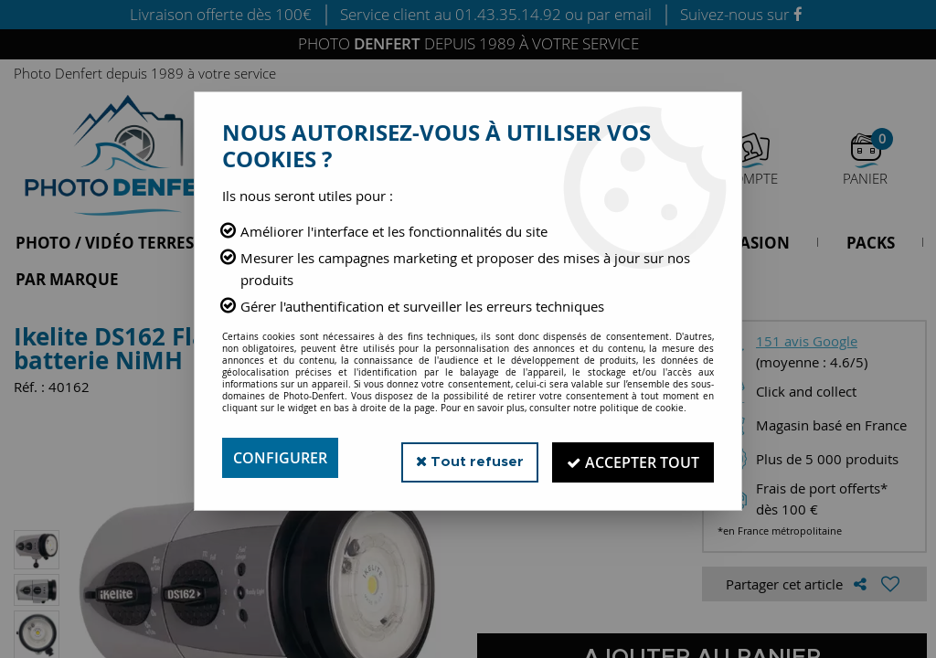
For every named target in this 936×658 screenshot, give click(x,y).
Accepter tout (632, 458)
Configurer (280, 458)
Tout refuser (466, 457)
